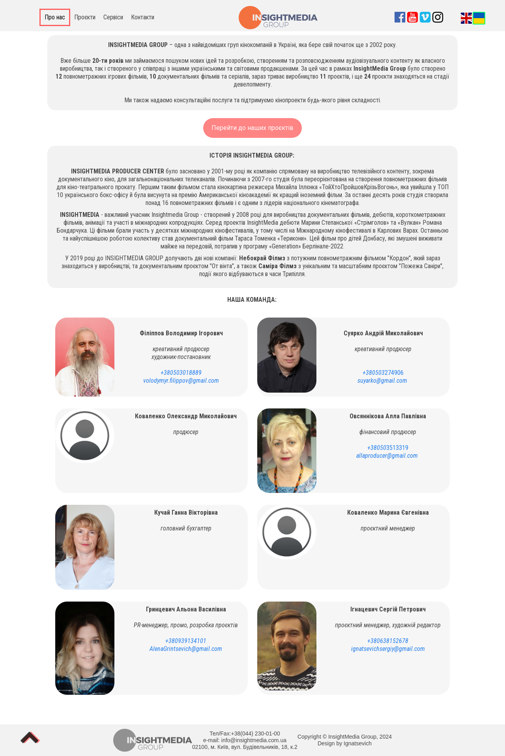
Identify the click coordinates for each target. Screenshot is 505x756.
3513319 (387, 447)
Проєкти (84, 17)
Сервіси (113, 17)
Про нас (55, 17)
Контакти (142, 17)
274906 (383, 372)
